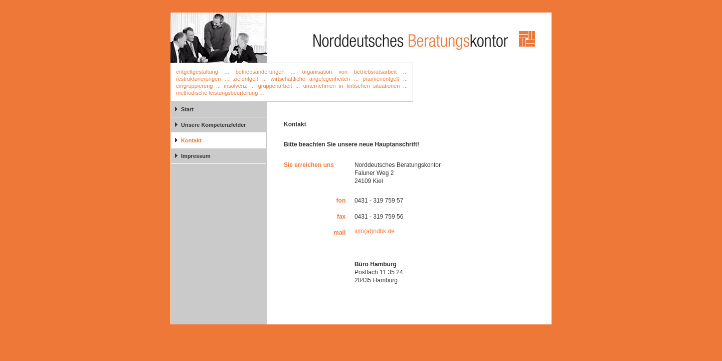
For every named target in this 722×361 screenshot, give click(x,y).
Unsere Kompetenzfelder (213, 125)
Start (187, 109)
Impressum (196, 156)
